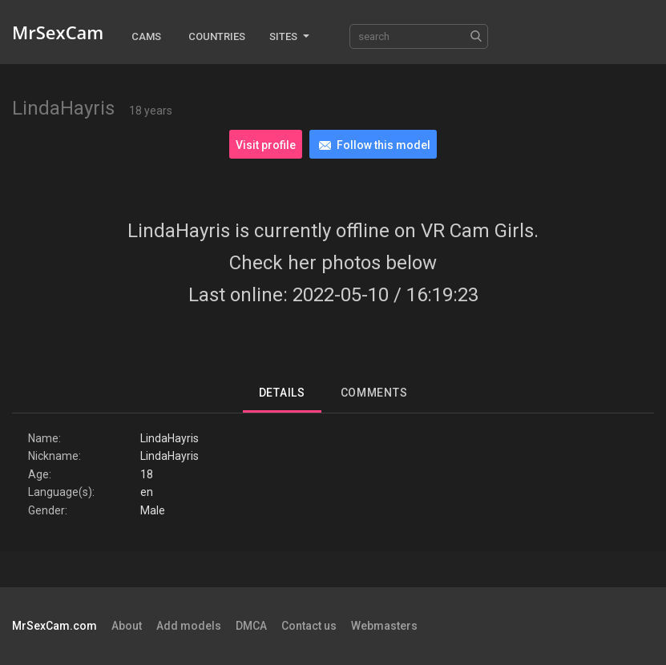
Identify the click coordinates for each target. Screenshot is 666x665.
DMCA (251, 625)
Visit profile (266, 145)
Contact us (309, 625)
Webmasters (384, 625)
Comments (374, 392)
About (126, 625)
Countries (216, 36)
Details (282, 392)
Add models (188, 625)
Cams (146, 36)
